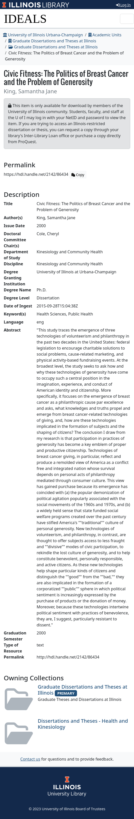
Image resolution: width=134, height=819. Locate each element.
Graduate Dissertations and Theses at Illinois (52, 41)
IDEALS (25, 18)
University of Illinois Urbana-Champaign (43, 35)
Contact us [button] (30, 759)
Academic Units (105, 35)
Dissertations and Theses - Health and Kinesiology (83, 723)
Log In (123, 5)
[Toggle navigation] (127, 19)
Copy (78, 174)
